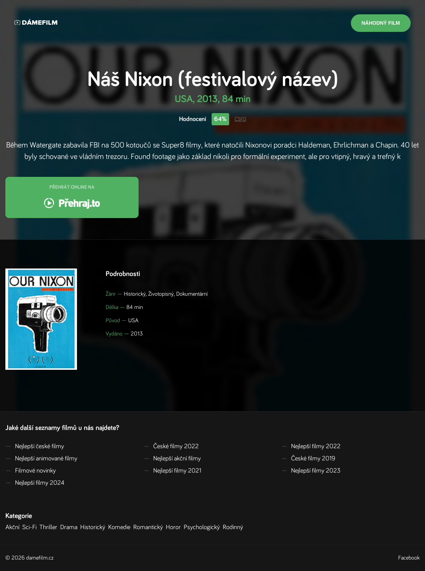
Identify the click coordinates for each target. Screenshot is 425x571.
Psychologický (203, 527)
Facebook (409, 558)
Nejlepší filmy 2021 (172, 471)
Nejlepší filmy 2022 (311, 446)
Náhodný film (381, 23)
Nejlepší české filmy (34, 446)
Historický (94, 527)
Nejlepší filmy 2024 (34, 483)
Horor (175, 527)
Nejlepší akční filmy (172, 459)
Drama (70, 527)
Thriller (49, 527)
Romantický (149, 527)
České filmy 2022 (171, 446)
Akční (13, 527)
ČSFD (240, 119)
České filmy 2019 (308, 459)
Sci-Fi (30, 527)
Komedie (120, 527)
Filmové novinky (30, 471)
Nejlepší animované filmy (41, 459)
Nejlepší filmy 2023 (311, 471)
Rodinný (234, 527)
